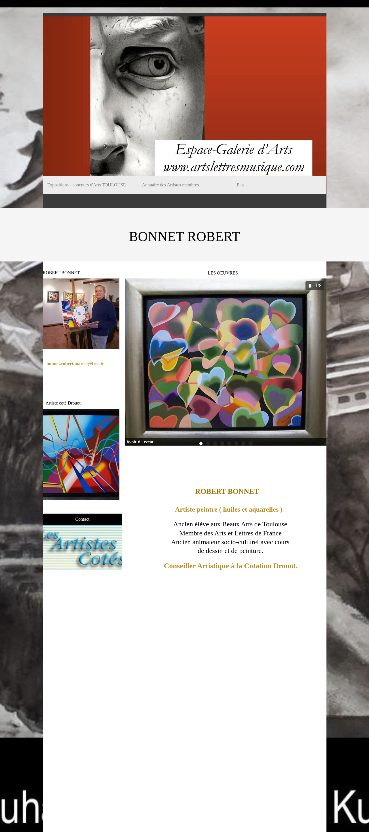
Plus (241, 184)
